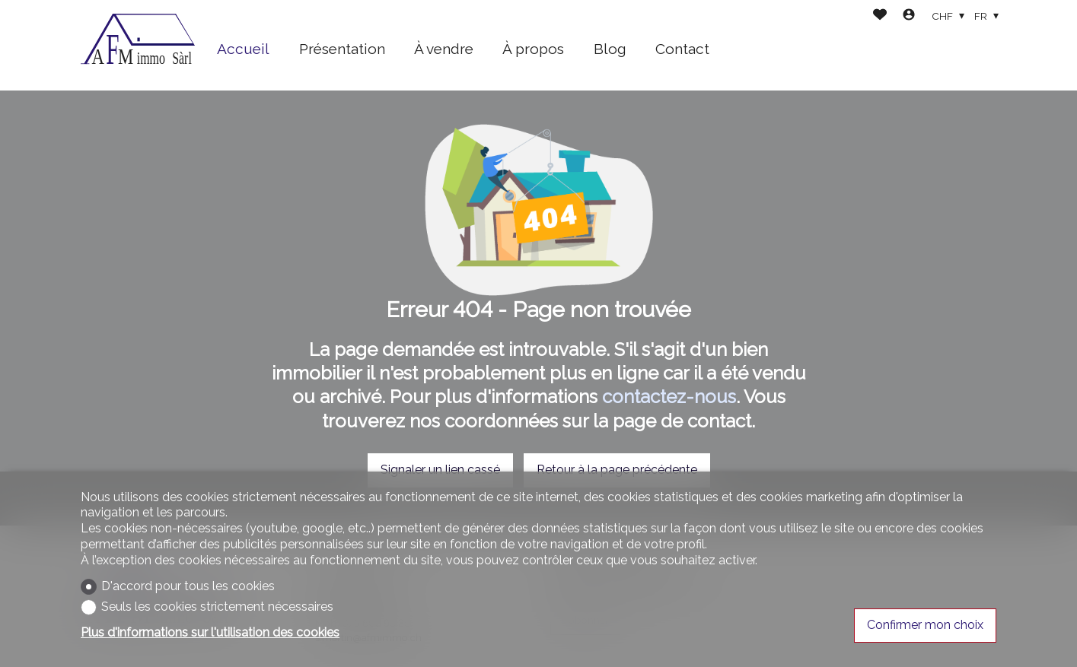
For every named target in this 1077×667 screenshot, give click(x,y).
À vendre (443, 48)
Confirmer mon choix (925, 625)
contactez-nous (669, 397)
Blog (610, 48)
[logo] (138, 46)
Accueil (243, 48)
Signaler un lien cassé (440, 469)
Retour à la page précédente (617, 469)
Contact (682, 48)
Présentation (342, 48)
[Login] (909, 16)
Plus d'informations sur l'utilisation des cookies (210, 632)
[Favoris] (880, 16)
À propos (533, 48)
